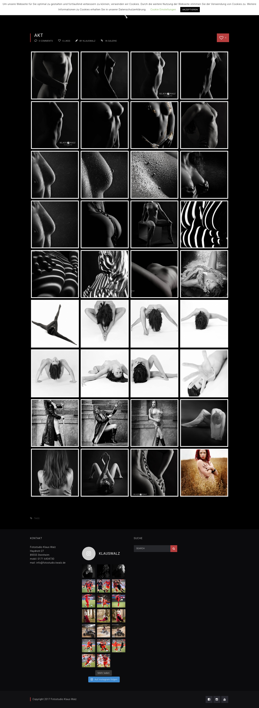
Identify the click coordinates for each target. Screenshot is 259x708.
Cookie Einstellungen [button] (163, 9)
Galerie (112, 41)
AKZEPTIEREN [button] (190, 9)
